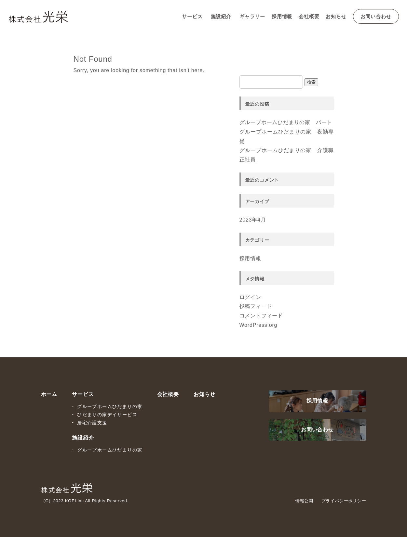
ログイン (250, 297)
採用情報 (282, 16)
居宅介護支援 (92, 422)
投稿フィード (255, 306)
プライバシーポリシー (343, 500)
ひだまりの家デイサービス (107, 414)
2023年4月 (252, 220)
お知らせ (336, 16)
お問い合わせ (375, 16)
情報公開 (304, 500)
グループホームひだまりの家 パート (285, 122)
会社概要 (309, 16)
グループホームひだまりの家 (109, 406)
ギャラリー (252, 16)
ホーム (49, 394)
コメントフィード (261, 315)
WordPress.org (258, 325)
